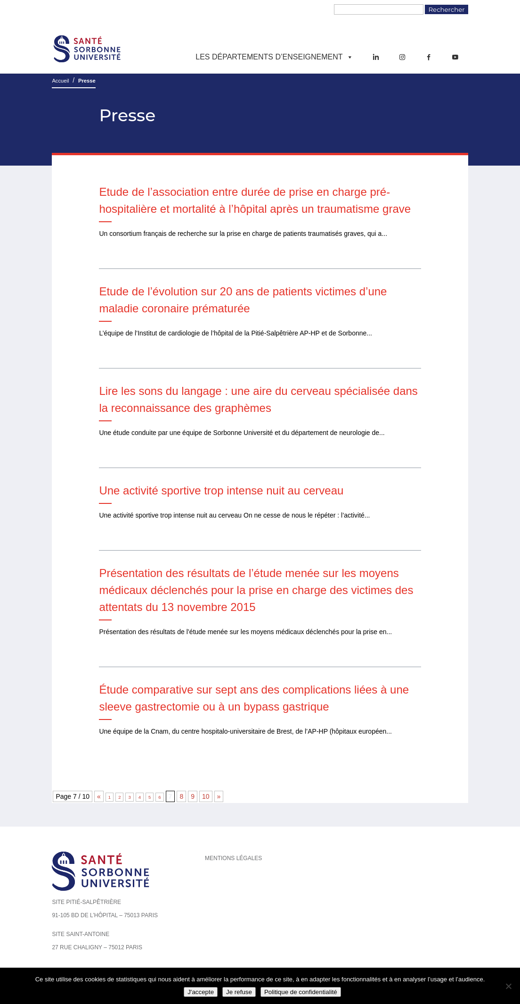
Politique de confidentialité (300, 992)
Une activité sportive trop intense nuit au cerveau (221, 490)
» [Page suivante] (219, 796)
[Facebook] (428, 57)
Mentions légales (233, 858)
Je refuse (239, 992)
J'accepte (200, 992)
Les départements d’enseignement (274, 57)
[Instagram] (402, 57)
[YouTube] (455, 57)
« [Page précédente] (99, 796)
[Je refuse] (508, 986)
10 (206, 796)
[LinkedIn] (376, 57)
